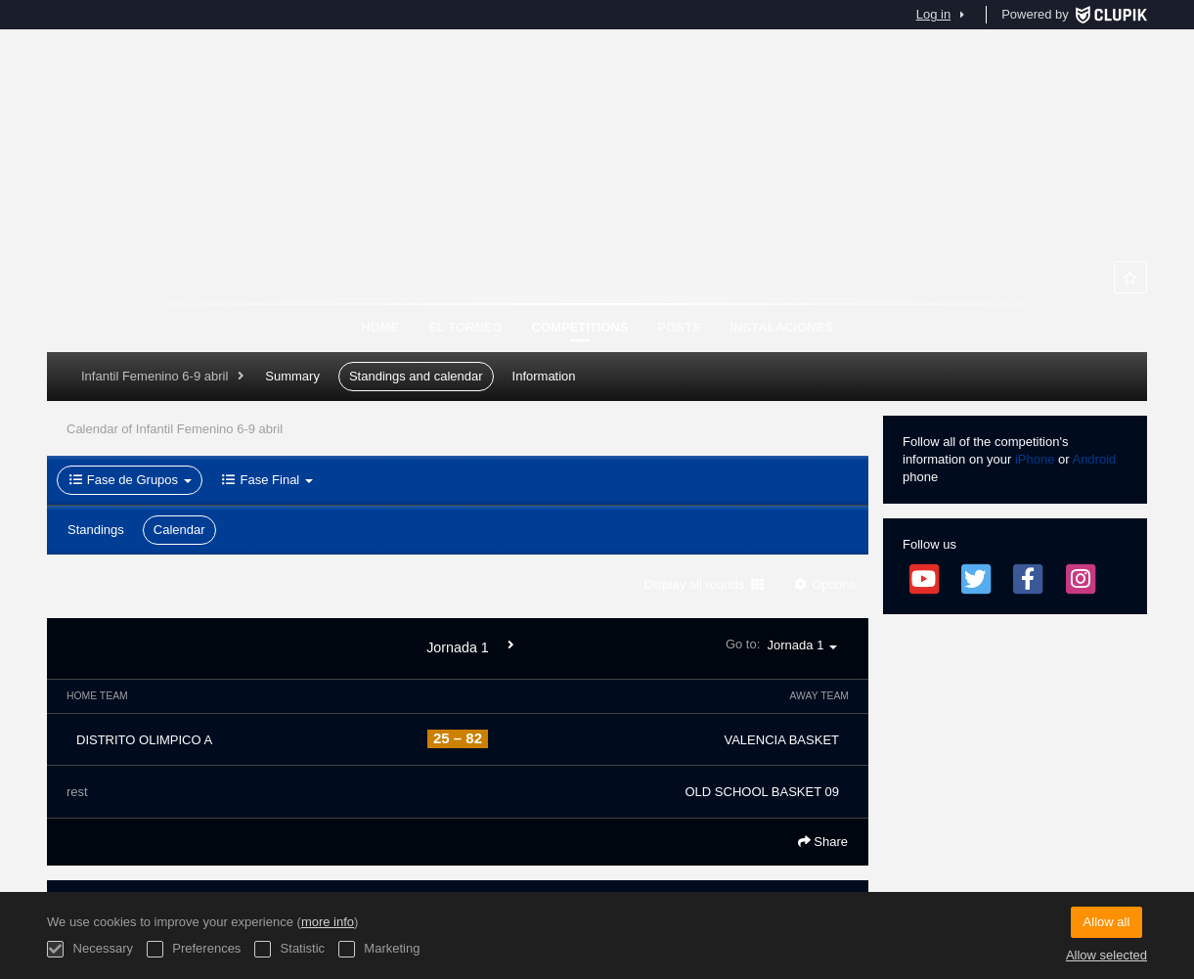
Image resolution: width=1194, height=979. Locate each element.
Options (824, 584)
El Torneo (465, 327)
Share (823, 841)
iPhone (1034, 459)
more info (327, 921)
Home (380, 327)
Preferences (194, 949)
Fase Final (267, 479)
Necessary (90, 949)
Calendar (179, 529)
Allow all (1106, 921)
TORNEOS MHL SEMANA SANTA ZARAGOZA (597, 205)
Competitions (580, 327)
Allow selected (1106, 955)
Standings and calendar (416, 376)
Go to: (787, 645)
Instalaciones (781, 327)
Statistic (289, 949)
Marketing (379, 949)
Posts (679, 327)
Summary (292, 376)
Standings (95, 529)
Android (1094, 459)
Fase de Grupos (129, 479)
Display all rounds (704, 584)
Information (544, 376)
